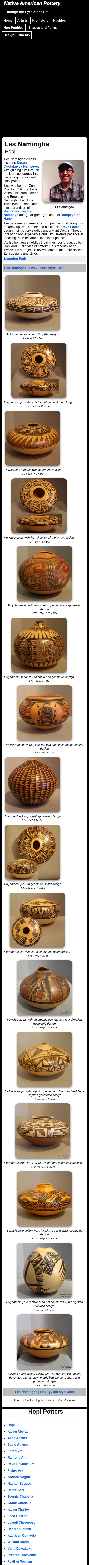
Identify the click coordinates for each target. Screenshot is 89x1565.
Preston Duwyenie (22, 1555)
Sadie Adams (18, 1444)
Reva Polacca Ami (22, 1464)
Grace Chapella (19, 1503)
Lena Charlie (17, 1516)
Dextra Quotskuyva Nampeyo (21, 164)
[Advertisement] (44, 86)
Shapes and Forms (43, 27)
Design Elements (16, 35)
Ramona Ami (17, 1457)
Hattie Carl (16, 1490)
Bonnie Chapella (20, 1496)
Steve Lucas (69, 227)
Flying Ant (15, 1470)
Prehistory (40, 20)
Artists (22, 20)
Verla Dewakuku (20, 1548)
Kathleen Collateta (22, 1535)
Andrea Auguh (19, 1477)
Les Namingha (15, 268)
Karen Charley (19, 1509)
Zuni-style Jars (51, 268)
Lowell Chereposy (22, 1522)
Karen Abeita (18, 1431)
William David (18, 1542)
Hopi (11, 1425)
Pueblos (59, 20)
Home (7, 20)
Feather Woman (20, 1561)
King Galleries (66, 1400)
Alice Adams (17, 1438)
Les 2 (33, 268)
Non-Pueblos (13, 27)
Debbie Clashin (19, 1529)
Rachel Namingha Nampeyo (17, 213)
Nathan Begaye (19, 1483)
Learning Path (15, 258)
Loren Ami (16, 1451)
